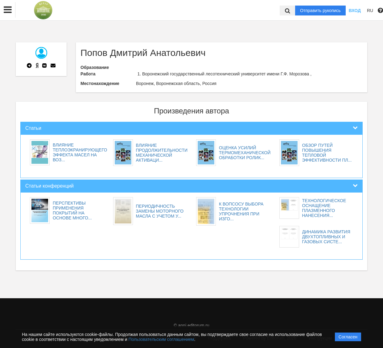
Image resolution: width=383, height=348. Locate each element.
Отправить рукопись (320, 10)
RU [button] (370, 10)
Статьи (33, 128)
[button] (7, 10)
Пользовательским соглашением (161, 339)
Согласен (348, 336)
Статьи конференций (49, 186)
